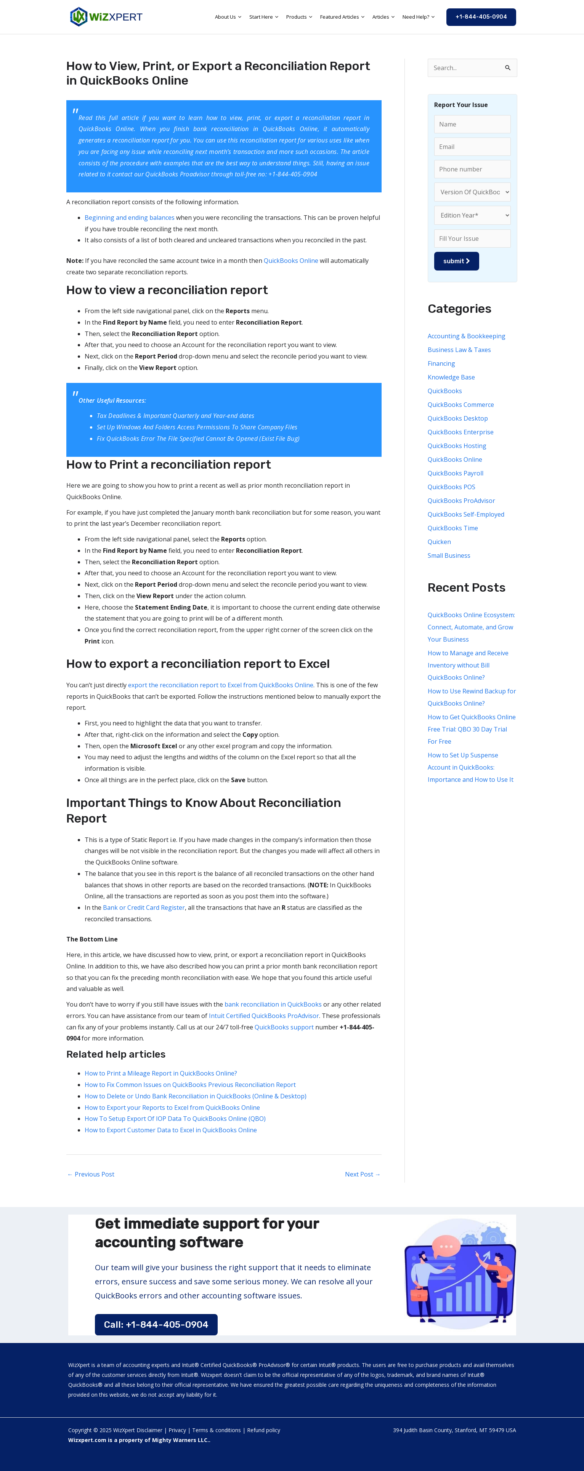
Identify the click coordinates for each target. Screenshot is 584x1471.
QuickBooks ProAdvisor (461, 500)
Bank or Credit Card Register (144, 907)
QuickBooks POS (451, 487)
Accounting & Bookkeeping (466, 336)
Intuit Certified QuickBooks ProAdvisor (264, 1016)
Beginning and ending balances (130, 217)
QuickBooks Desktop (458, 418)
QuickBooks (445, 391)
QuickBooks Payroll (455, 473)
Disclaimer (149, 1430)
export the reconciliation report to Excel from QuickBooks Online (220, 685)
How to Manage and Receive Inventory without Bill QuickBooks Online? (468, 665)
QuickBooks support (284, 1027)
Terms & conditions (216, 1430)
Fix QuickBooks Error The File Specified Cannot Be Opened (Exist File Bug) (198, 438)
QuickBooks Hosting (457, 446)
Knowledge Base (451, 377)
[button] (481, 17)
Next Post (363, 1174)
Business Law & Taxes (459, 350)
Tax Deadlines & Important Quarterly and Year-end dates (175, 415)
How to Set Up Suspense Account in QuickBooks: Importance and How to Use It (470, 767)
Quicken (439, 542)
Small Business (449, 555)
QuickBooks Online (290, 260)
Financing (441, 363)
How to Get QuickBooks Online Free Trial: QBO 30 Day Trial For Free (472, 729)
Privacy (177, 1430)
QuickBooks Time (453, 528)
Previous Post (90, 1174)
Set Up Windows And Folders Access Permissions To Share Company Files (197, 427)
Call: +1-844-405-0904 (156, 1324)
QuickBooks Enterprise (461, 432)
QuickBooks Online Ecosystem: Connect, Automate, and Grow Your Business (471, 627)
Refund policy (263, 1430)
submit (456, 261)
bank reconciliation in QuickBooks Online (255, 129)
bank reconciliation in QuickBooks (274, 1004)
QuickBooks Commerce (461, 404)
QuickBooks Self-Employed (466, 514)
